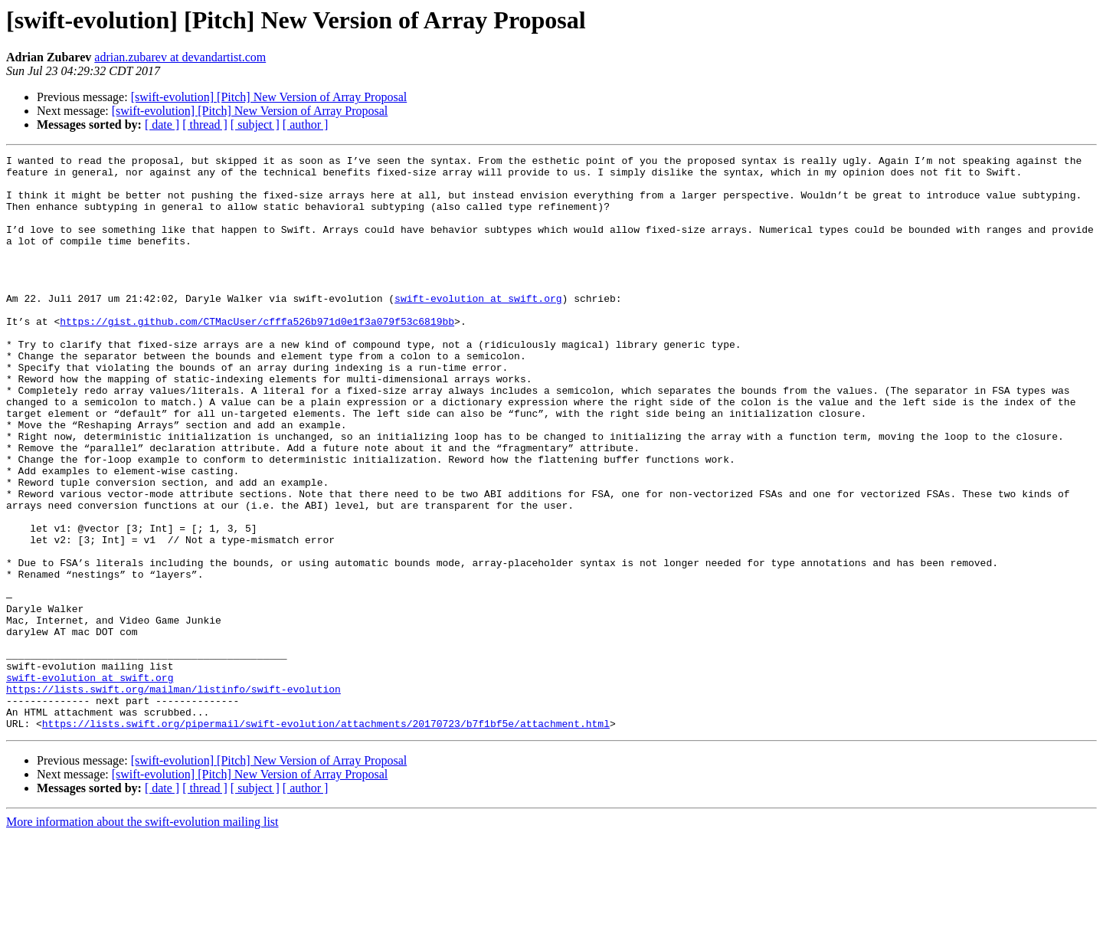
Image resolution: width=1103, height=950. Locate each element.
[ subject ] (255, 124)
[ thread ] (204, 124)
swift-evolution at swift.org (477, 328)
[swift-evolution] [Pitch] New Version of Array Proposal (269, 96)
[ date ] (162, 124)
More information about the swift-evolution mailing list (142, 936)
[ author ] (306, 124)
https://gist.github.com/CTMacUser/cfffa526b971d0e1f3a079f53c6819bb (257, 355)
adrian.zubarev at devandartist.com (180, 57)
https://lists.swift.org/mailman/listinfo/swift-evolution (173, 797)
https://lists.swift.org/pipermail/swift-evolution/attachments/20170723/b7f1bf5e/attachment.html (326, 838)
